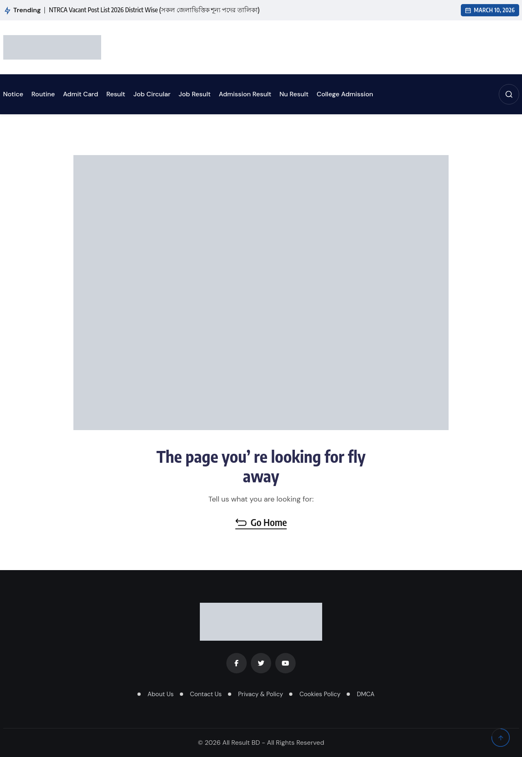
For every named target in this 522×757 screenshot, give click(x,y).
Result (115, 94)
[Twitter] (261, 663)
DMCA (365, 694)
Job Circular (151, 94)
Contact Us (206, 694)
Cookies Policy (320, 694)
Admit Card (80, 94)
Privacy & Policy (260, 694)
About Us (161, 694)
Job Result (194, 94)
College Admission (344, 94)
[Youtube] (285, 663)
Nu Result (293, 94)
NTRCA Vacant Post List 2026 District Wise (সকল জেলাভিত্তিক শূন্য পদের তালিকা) (154, 10)
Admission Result (245, 94)
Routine (43, 94)
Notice (13, 94)
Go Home (261, 522)
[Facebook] (236, 663)
